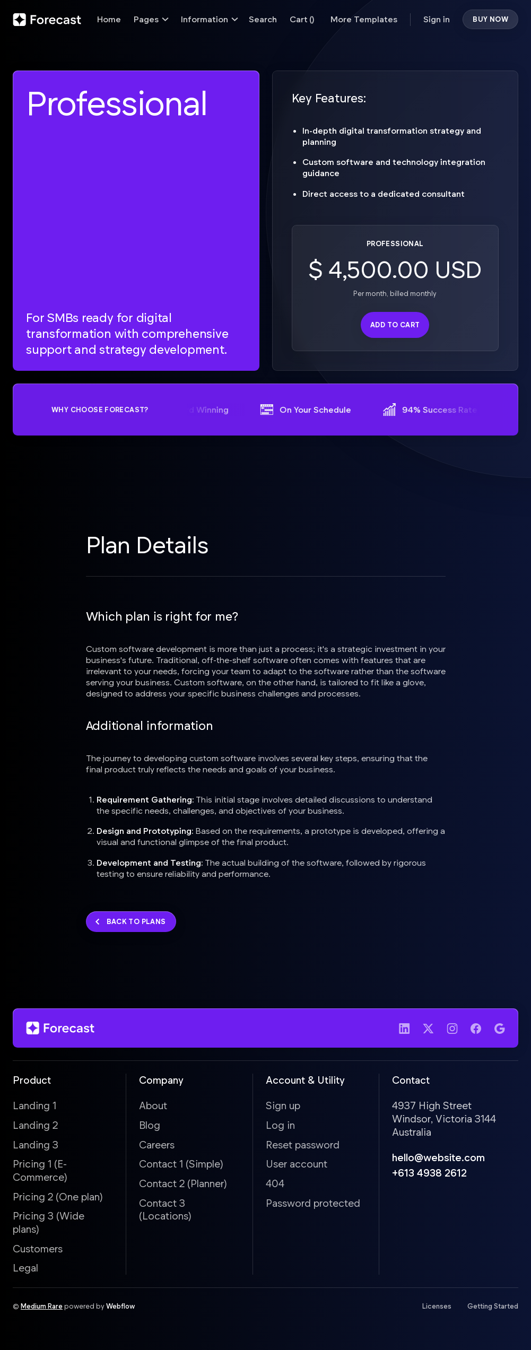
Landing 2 (35, 1127)
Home (109, 19)
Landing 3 (35, 1147)
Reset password (303, 1147)
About (153, 1108)
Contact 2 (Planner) (183, 1186)
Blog (149, 1127)
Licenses (436, 1309)
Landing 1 (34, 1108)
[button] (151, 19)
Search (263, 19)
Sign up (283, 1108)
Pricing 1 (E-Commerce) (40, 1173)
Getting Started (492, 1309)
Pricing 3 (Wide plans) (48, 1225)
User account (296, 1167)
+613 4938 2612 (429, 1175)
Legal (25, 1271)
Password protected (313, 1205)
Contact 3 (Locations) (165, 1212)
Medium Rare (42, 1309)
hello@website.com (438, 1160)
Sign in (436, 19)
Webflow (120, 1309)
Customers (38, 1251)
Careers (157, 1147)
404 (275, 1186)
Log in (280, 1127)
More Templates (363, 19)
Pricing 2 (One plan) (58, 1199)
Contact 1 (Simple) (181, 1167)
